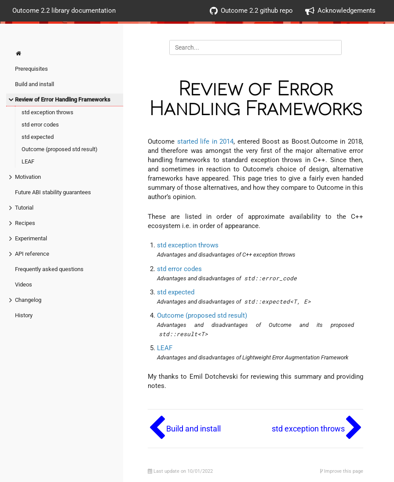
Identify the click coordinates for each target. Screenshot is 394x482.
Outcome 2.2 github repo (251, 10)
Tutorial (24, 207)
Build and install (34, 84)
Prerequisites (31, 68)
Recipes (25, 223)
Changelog (28, 300)
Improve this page (341, 471)
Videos (23, 284)
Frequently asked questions (49, 269)
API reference (32, 253)
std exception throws (47, 112)
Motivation (28, 177)
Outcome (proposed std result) (60, 149)
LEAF (28, 161)
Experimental (31, 238)
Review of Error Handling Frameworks (62, 99)
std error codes (40, 124)
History (24, 315)
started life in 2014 (205, 141)
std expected (38, 137)
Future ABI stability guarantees (53, 192)
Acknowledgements (340, 10)
